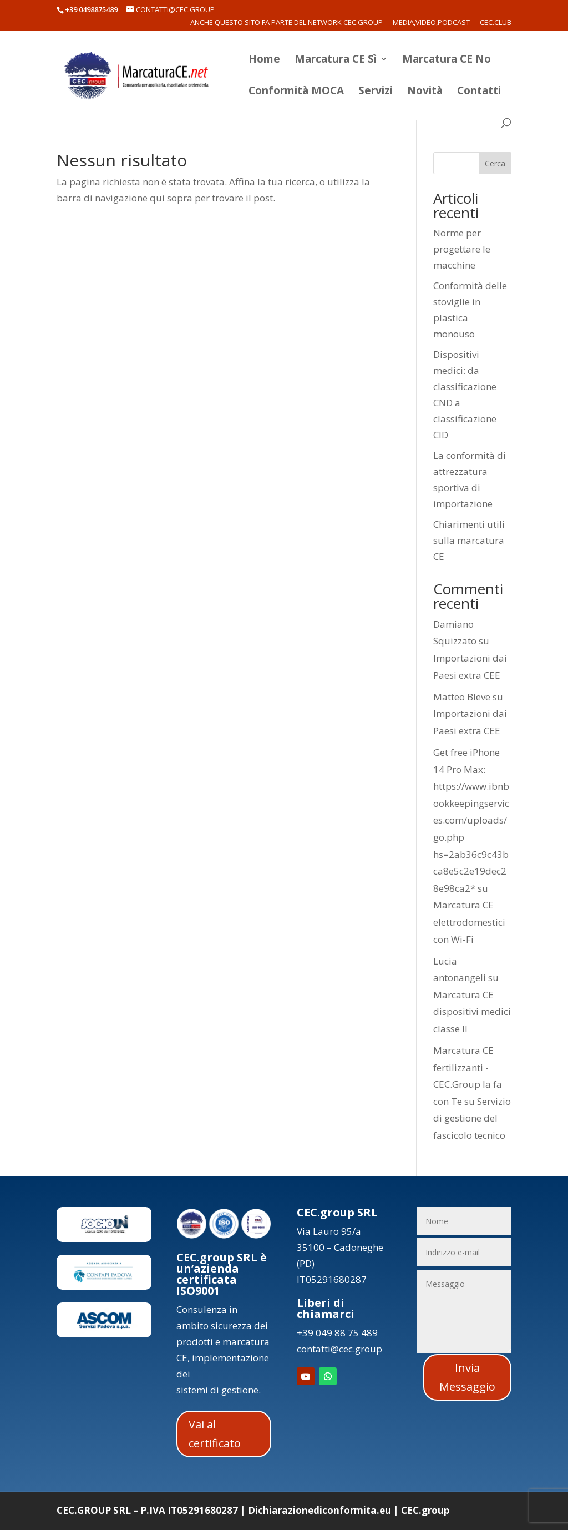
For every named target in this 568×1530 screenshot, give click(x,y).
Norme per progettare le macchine (461, 248)
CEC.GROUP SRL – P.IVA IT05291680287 (147, 1510)
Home (264, 60)
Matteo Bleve (461, 696)
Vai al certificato (215, 1434)
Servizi (375, 92)
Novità (425, 92)
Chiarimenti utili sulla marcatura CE (469, 540)
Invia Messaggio (467, 1377)
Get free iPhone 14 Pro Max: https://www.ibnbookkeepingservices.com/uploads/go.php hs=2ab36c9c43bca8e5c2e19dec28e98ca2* (471, 820)
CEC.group (425, 1510)
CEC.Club (495, 23)
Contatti (479, 92)
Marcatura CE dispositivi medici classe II (472, 1011)
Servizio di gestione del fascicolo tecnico (472, 1118)
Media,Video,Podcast (431, 23)
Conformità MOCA (296, 92)
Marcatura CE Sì (336, 60)
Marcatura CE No (446, 60)
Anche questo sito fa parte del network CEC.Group (286, 23)
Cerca (495, 163)
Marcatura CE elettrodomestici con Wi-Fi (469, 921)
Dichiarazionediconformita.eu (319, 1510)
